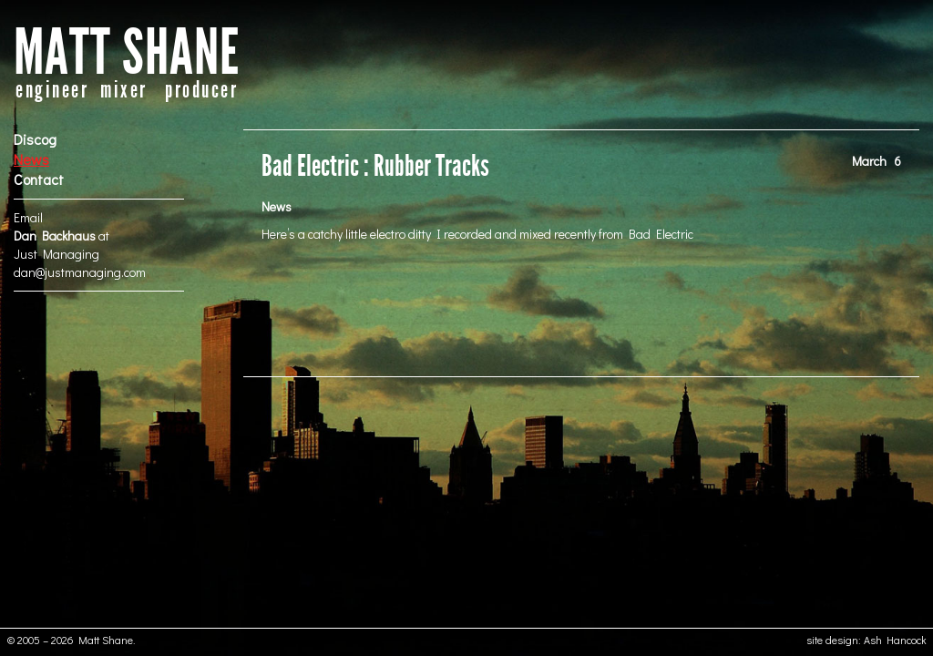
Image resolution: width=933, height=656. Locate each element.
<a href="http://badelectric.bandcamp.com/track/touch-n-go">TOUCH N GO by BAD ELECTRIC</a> (581, 308)
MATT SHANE (127, 53)
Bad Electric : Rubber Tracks (375, 166)
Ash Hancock (895, 639)
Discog (35, 139)
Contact (39, 179)
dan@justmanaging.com (80, 272)
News (31, 159)
